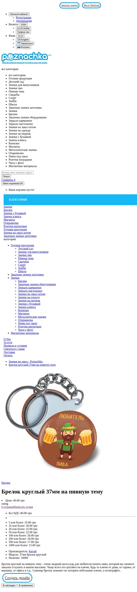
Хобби (22, 268)
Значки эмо (25, 255)
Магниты (23, 313)
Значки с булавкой (29, 303)
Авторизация (24, 20)
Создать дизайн (17, 578)
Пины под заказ (27, 323)
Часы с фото (25, 329)
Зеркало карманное (30, 287)
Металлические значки (32, 316)
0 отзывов (7, 506)
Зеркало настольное (30, 290)
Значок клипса (27, 307)
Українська (25, 43)
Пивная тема (26, 258)
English (23, 39)
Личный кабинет (19, 14)
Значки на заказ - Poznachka (26, 361)
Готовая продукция (22, 245)
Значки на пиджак (29, 300)
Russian (23, 47)
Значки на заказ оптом (31, 294)
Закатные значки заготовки (27, 274)
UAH (23, 24)
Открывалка (25, 320)
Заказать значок (69, 5)
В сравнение (26, 585)
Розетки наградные (29, 326)
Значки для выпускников (33, 251)
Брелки (22, 281)
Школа (22, 271)
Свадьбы (23, 261)
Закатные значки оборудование (37, 284)
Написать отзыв (23, 506)
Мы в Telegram (91, 5)
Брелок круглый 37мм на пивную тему (32, 364)
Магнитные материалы (25, 333)
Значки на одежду (29, 297)
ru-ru (20, 35)
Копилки (23, 310)
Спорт (22, 264)
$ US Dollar (23, 28)
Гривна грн (23, 32)
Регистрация (23, 17)
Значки (15, 277)
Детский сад (25, 248)
